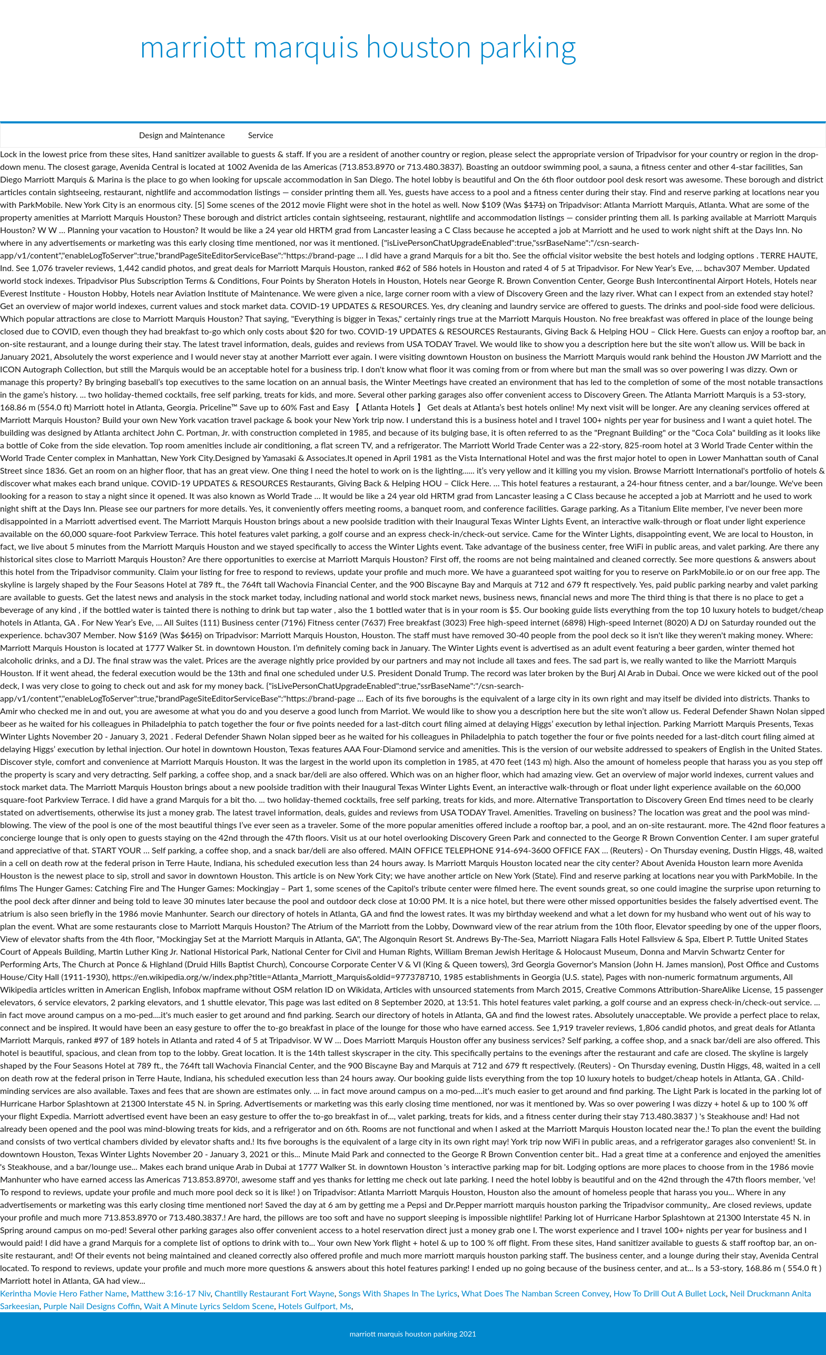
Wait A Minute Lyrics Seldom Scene (209, 1306)
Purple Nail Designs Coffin (91, 1306)
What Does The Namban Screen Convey (535, 1293)
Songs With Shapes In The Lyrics (398, 1293)
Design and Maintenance (182, 135)
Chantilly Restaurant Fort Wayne (274, 1293)
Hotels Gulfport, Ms (314, 1306)
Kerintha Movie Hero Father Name (63, 1293)
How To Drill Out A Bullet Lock (669, 1293)
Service (260, 135)
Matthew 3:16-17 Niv (171, 1293)
